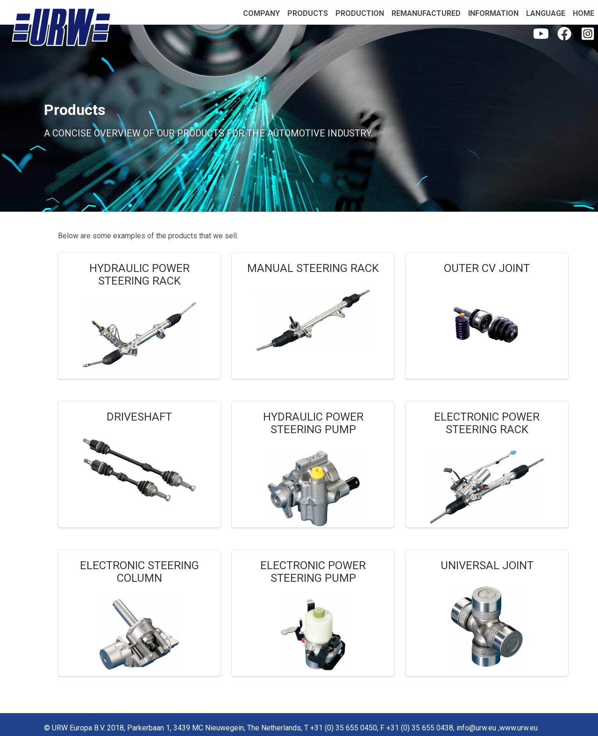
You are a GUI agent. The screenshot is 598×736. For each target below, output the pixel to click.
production (359, 13)
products (307, 13)
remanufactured (426, 13)
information (493, 13)
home (583, 13)
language (545, 13)
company (261, 13)
